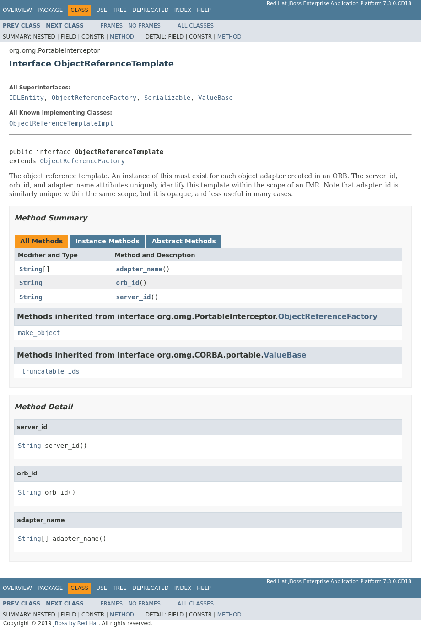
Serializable (167, 97)
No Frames (144, 25)
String (31, 269)
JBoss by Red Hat (75, 623)
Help (204, 10)
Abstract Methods (184, 241)
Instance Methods (107, 241)
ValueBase (215, 97)
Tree (120, 10)
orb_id (128, 282)
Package (50, 10)
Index (183, 10)
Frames (112, 25)
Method (122, 36)
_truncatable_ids (49, 371)
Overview (17, 10)
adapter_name (139, 269)
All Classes (196, 25)
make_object (39, 332)
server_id (133, 297)
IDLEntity (26, 97)
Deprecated (150, 10)
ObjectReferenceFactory (94, 97)
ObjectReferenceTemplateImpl (61, 123)
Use (101, 10)
